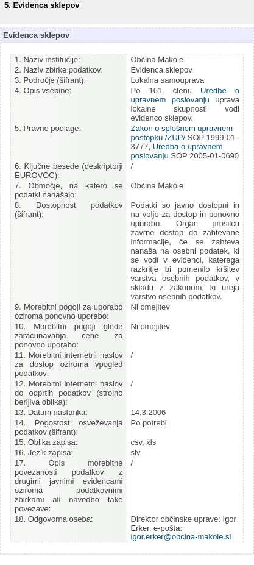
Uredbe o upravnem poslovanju (185, 95)
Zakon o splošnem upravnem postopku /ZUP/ (182, 133)
